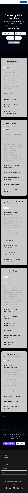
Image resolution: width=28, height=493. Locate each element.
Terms (18, 484)
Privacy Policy (11, 484)
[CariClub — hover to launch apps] (14, 2)
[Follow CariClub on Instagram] (21, 488)
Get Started (23, 2)
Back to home (6, 416)
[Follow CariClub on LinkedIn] (6, 488)
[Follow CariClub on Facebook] (18, 488)
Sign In (18, 2)
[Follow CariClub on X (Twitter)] (14, 488)
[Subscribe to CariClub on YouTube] (10, 488)
